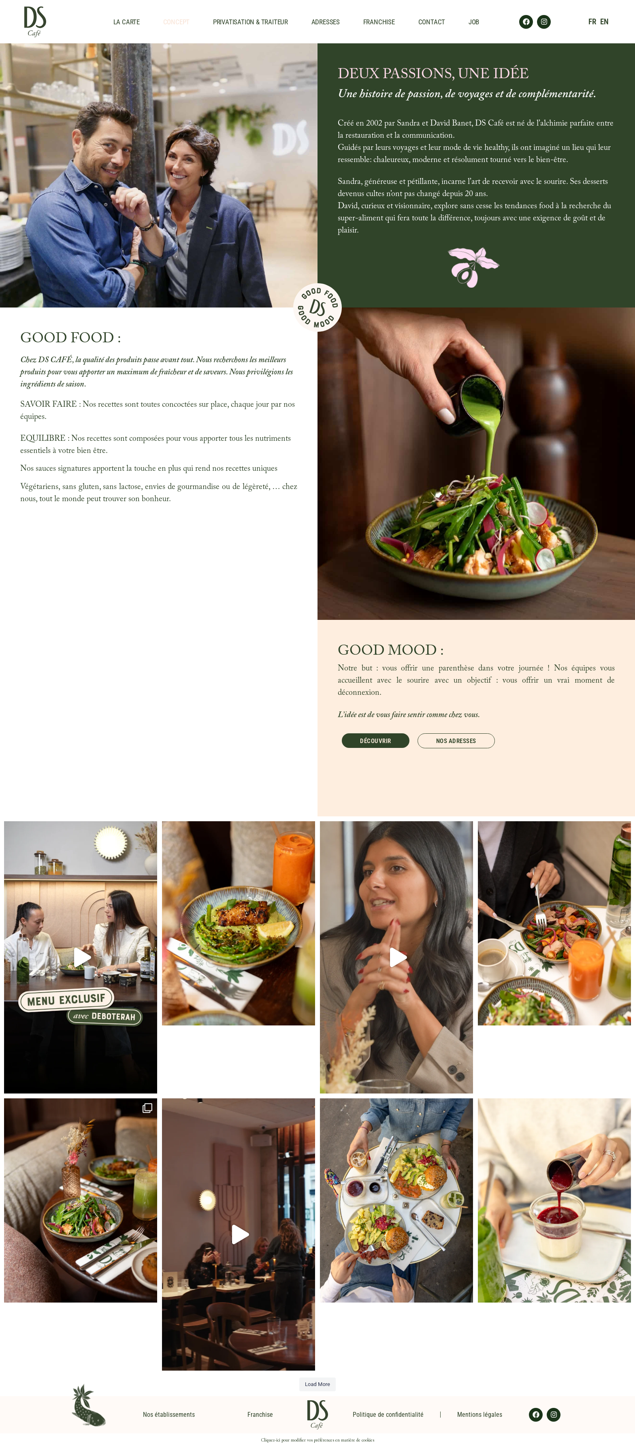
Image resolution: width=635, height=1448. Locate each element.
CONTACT (431, 22)
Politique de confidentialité (388, 1414)
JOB (474, 22)
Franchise (260, 1414)
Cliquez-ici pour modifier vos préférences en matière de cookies (317, 1440)
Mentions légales (479, 1414)
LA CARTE (126, 22)
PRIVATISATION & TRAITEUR (250, 22)
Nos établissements (169, 1414)
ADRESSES (325, 22)
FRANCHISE (379, 22)
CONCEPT (176, 22)
